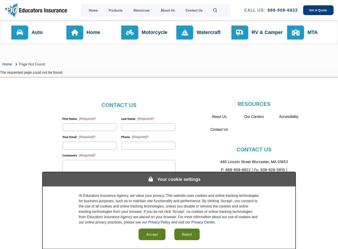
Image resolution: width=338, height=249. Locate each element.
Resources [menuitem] (141, 10)
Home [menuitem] (93, 10)
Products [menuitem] (116, 10)
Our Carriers (254, 117)
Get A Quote (318, 10)
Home (95, 33)
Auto (39, 33)
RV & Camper (267, 33)
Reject (187, 234)
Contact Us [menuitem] (194, 10)
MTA (315, 33)
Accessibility (288, 117)
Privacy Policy (159, 222)
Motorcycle (156, 33)
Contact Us (219, 129)
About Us (219, 117)
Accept (152, 234)
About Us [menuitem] (168, 10)
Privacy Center (203, 222)
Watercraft (209, 33)
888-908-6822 (283, 10)
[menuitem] (215, 10)
